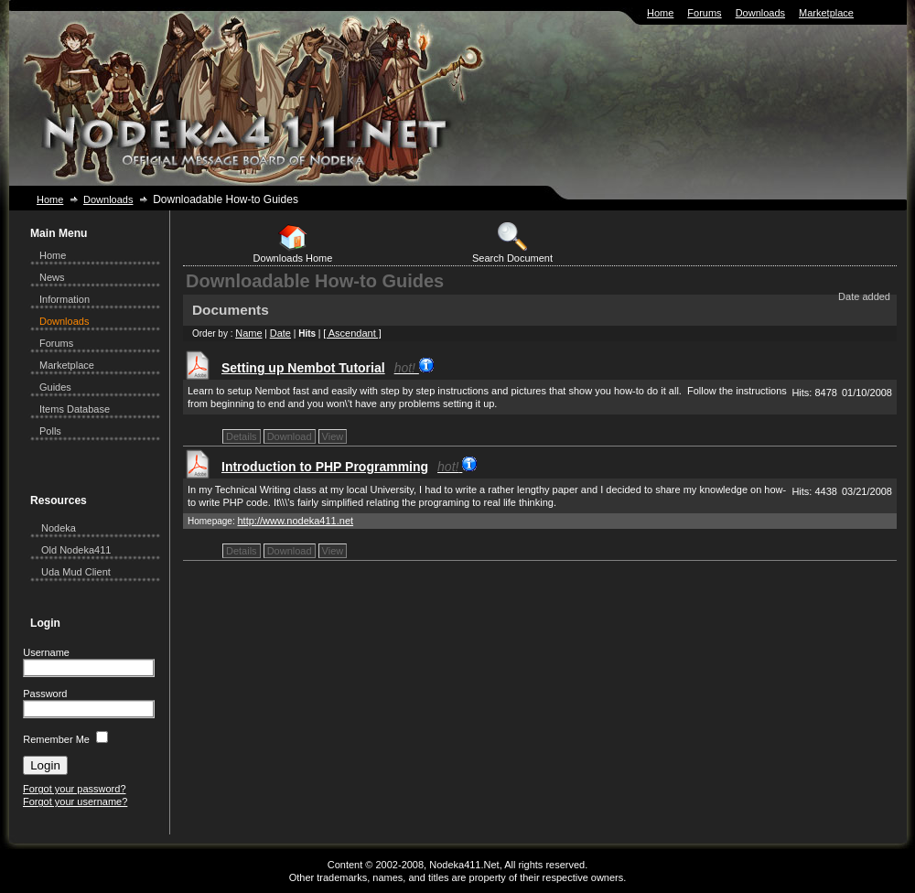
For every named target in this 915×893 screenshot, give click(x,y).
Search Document (512, 243)
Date (280, 333)
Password (45, 693)
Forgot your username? (75, 801)
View (333, 436)
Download (289, 436)
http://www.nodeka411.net (295, 520)
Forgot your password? (74, 788)
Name (248, 333)
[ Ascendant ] (352, 333)
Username (46, 652)
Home (660, 12)
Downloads (760, 12)
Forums (704, 12)
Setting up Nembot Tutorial (327, 367)
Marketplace (826, 12)
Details (241, 436)
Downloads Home (293, 243)
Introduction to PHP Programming (349, 466)
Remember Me (56, 739)
